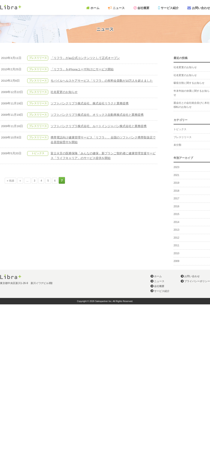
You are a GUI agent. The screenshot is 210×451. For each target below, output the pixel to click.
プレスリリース (38, 57)
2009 (176, 261)
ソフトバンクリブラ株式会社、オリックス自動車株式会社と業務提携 (97, 114)
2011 (176, 245)
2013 (176, 229)
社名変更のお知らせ (64, 92)
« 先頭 (10, 180)
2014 (176, 222)
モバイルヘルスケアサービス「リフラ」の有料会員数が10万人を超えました (102, 80)
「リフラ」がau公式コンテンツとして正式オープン (85, 58)
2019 (176, 182)
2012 (176, 237)
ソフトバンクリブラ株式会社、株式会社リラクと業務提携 (90, 103)
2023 (176, 167)
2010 (176, 253)
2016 (176, 206)
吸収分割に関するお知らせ (189, 82)
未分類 (177, 144)
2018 (176, 190)
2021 (176, 175)
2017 (176, 198)
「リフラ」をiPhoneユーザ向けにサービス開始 (82, 69)
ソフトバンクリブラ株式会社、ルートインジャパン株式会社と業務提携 (99, 126)
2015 (176, 214)
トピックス (38, 153)
